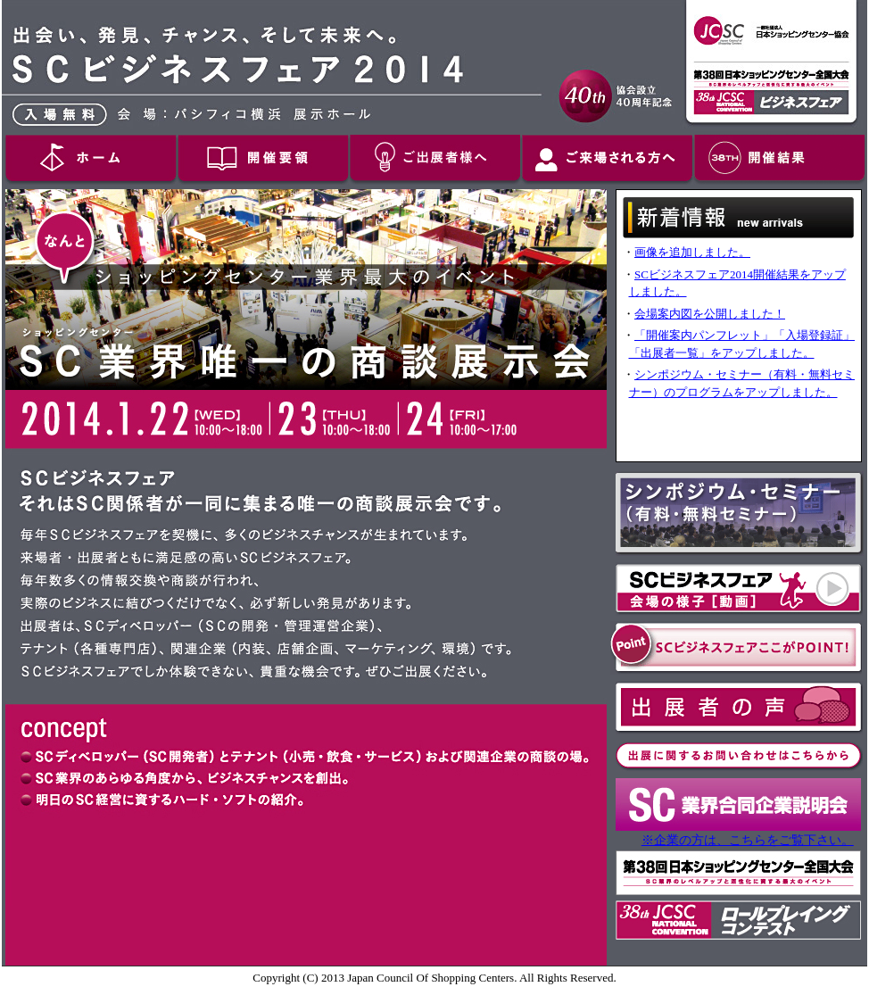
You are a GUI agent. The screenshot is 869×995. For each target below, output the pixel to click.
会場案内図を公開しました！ (709, 313)
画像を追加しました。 (692, 252)
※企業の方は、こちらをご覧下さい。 (747, 840)
